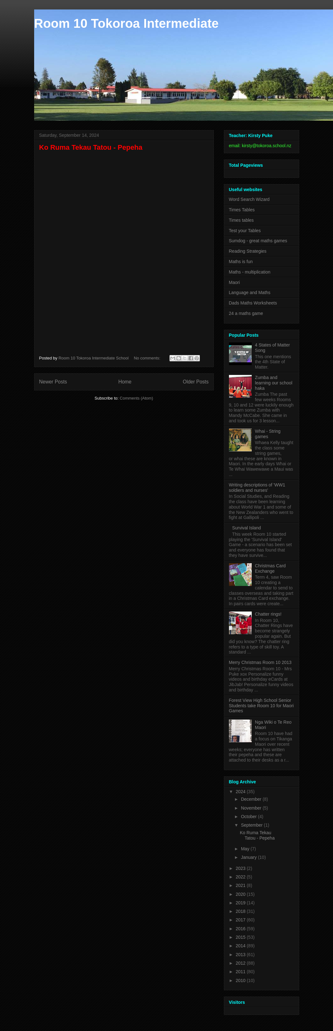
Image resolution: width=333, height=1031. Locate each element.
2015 (241, 937)
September (252, 825)
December (251, 799)
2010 (241, 980)
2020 (241, 894)
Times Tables (242, 209)
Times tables (241, 220)
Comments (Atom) (136, 398)
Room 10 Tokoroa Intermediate (126, 23)
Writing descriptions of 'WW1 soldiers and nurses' (257, 487)
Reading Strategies (248, 251)
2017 (241, 919)
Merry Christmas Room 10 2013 (260, 662)
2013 (241, 954)
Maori (234, 282)
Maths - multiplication (250, 271)
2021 (241, 885)
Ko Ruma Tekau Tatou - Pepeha (91, 147)
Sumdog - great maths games (258, 240)
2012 (241, 963)
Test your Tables (245, 230)
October (249, 816)
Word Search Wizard (249, 199)
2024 (241, 791)
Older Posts (195, 381)
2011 (241, 971)
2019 (241, 902)
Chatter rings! (268, 614)
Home (125, 381)
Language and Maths (250, 292)
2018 (241, 911)
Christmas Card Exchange (270, 568)
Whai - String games (268, 434)
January (249, 857)
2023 (241, 868)
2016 (241, 928)
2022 (241, 876)
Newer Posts (53, 381)
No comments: (147, 358)
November (251, 808)
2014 (241, 945)
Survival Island (246, 527)
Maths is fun (241, 261)
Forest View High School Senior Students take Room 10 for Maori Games (261, 706)
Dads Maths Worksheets (253, 302)
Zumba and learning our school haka (273, 383)
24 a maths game (246, 313)
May (245, 848)
